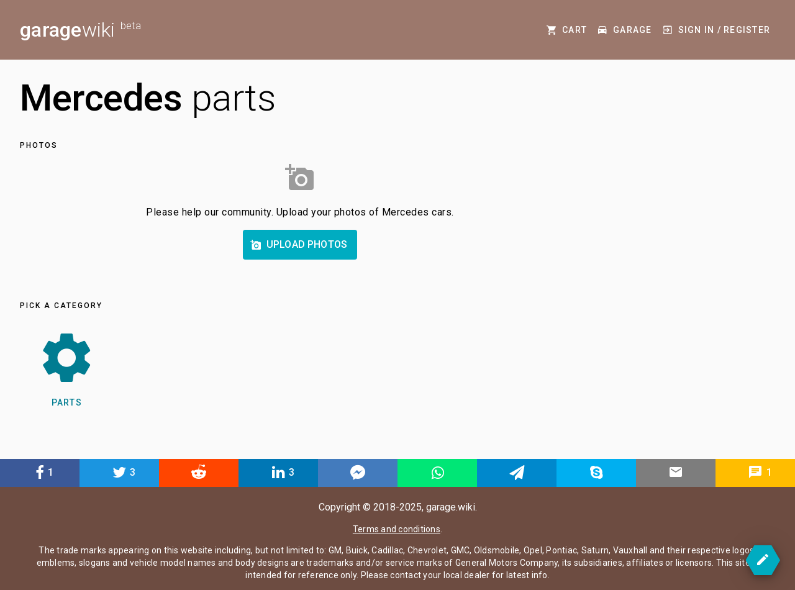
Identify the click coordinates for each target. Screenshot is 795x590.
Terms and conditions (396, 529)
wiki (80, 30)
